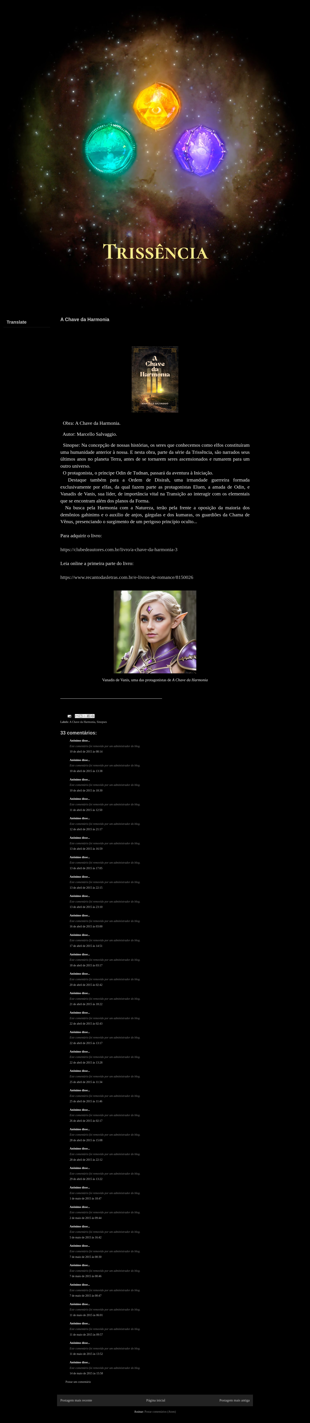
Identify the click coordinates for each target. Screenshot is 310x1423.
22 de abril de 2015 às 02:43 (86, 1023)
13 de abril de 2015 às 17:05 (86, 868)
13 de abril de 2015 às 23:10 (86, 907)
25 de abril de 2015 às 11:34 (86, 1082)
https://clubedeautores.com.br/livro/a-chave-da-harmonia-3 (118, 549)
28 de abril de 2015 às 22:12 (86, 1159)
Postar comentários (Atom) (160, 1411)
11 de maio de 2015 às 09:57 (86, 1334)
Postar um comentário (78, 1381)
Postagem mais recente (76, 1400)
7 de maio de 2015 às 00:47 (85, 1295)
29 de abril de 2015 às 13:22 (86, 1179)
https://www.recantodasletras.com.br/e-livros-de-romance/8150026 (126, 577)
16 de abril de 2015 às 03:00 (86, 926)
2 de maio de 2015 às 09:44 (85, 1218)
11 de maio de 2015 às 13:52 (86, 1353)
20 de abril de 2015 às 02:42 (86, 984)
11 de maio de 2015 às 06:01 (86, 1315)
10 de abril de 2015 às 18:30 (86, 790)
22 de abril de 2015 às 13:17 (86, 1043)
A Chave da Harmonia (82, 722)
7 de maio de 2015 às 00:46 (85, 1276)
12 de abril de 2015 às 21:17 (86, 829)
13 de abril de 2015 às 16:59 (86, 848)
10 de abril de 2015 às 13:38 (86, 771)
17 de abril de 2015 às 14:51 (86, 945)
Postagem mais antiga (234, 1400)
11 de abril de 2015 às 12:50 (86, 810)
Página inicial (155, 1400)
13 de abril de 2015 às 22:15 (86, 887)
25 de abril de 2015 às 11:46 (86, 1101)
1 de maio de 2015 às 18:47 (85, 1198)
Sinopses (102, 722)
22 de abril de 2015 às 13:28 (86, 1062)
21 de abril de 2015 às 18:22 (86, 1004)
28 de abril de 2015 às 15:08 (86, 1140)
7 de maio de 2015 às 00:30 (85, 1256)
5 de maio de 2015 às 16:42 (85, 1237)
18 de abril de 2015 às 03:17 (86, 965)
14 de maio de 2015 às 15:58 (86, 1373)
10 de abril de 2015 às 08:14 (86, 751)
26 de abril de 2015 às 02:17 (86, 1120)
